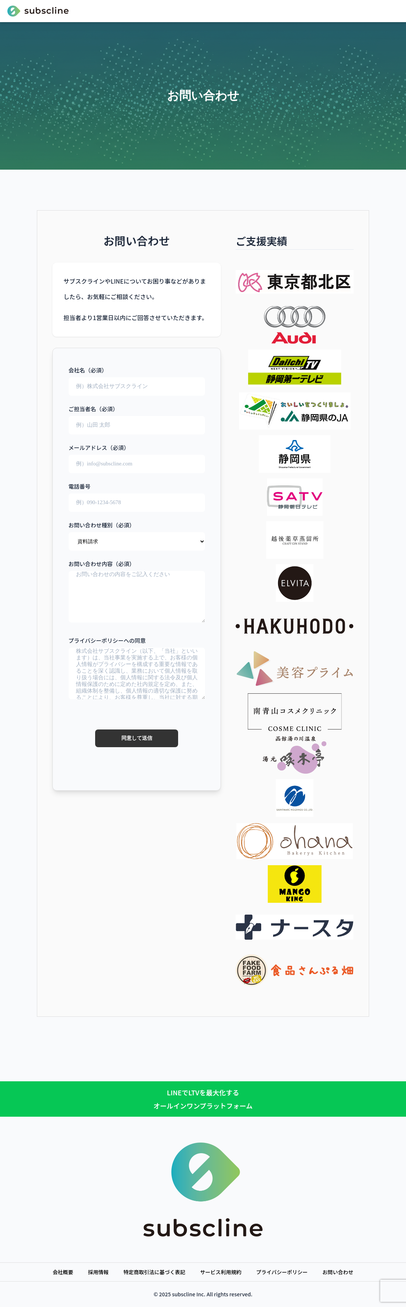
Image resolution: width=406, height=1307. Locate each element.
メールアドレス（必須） (137, 455)
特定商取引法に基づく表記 (154, 1272)
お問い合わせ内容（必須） (137, 592)
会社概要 (63, 1272)
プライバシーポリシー (282, 1272)
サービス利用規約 (221, 1272)
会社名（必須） (137, 378)
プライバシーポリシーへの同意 (137, 690)
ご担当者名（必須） (137, 417)
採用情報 (98, 1272)
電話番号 (137, 494)
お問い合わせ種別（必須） (137, 533)
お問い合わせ (337, 1272)
